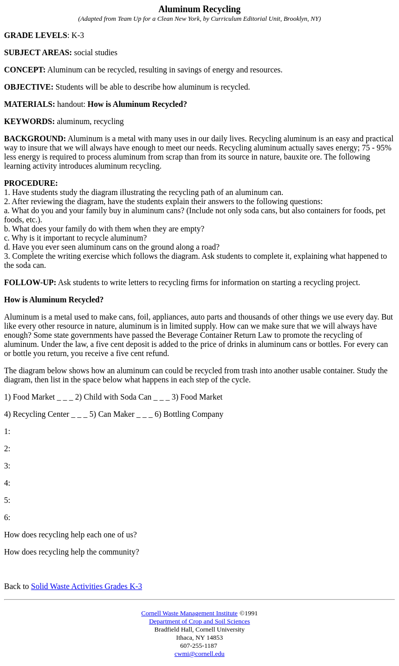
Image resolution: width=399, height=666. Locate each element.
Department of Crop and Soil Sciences (199, 621)
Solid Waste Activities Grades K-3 (86, 586)
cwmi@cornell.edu (199, 653)
